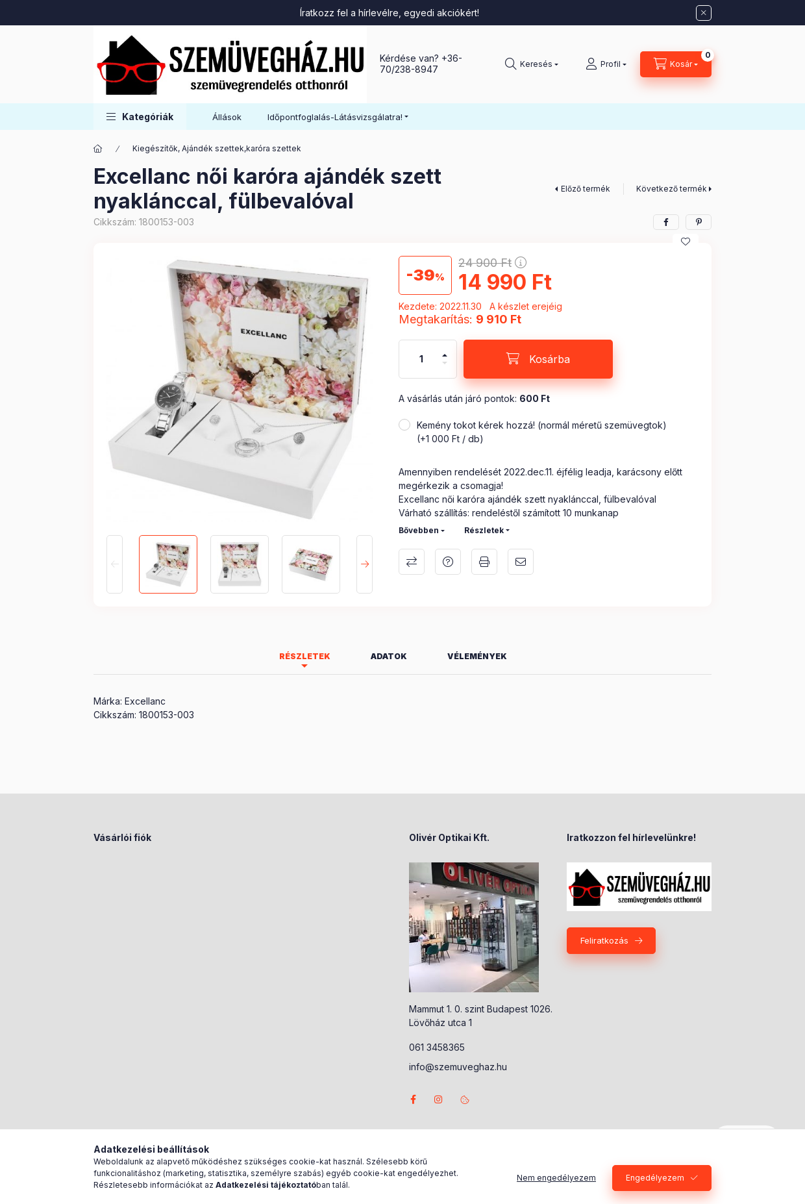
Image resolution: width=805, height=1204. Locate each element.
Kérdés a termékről (448, 562)
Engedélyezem (655, 1178)
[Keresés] (531, 64)
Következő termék (671, 189)
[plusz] (445, 349)
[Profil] (606, 64)
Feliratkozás (604, 940)
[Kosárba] (538, 359)
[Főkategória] (98, 149)
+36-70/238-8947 (421, 64)
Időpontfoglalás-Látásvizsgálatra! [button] (334, 117)
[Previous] (114, 564)
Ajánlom (521, 562)
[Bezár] (704, 13)
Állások (227, 117)
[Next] (364, 564)
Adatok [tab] (389, 656)
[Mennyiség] (421, 359)
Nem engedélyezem (556, 1178)
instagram (439, 1099)
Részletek (484, 530)
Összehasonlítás (412, 562)
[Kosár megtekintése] (676, 64)
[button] (139, 116)
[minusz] (445, 368)
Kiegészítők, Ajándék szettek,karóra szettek (216, 148)
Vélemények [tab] (477, 656)
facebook (413, 1099)
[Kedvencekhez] (686, 241)
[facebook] (666, 222)
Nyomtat (484, 562)
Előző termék (585, 189)
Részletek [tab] (304, 656)
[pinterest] (699, 222)
